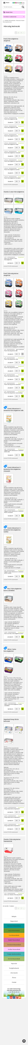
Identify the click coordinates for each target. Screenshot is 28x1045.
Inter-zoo (6, 76)
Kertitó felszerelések (14, 959)
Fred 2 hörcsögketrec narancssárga (13, 161)
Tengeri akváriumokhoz (14, 954)
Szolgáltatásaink (14, 968)
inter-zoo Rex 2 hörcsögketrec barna (13, 633)
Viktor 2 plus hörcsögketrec (10, 650)
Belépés (14, 916)
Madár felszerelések (14, 940)
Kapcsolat (14, 963)
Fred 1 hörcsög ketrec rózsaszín (12, 384)
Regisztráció (14, 921)
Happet (5, 425)
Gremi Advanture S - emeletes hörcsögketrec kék (13, 409)
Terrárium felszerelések (14, 944)
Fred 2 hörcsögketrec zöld (11, 127)
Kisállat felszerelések (10, 20)
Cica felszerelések (14, 935)
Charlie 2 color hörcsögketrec (14, 192)
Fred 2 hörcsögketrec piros (11, 136)
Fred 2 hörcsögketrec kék (10, 119)
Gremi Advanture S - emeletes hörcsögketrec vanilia (12, 530)
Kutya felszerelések (14, 930)
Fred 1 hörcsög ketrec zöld (11, 359)
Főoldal (14, 982)
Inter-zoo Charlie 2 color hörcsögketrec (10, 259)
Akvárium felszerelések (14, 926)
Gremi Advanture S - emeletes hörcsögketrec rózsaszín (12, 469)
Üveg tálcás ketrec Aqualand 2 (12, 817)
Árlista (14, 977)
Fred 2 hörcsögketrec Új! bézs (11, 169)
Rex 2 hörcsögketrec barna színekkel (13, 589)
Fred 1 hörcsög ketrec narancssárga (13, 393)
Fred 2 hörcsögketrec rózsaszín (12, 152)
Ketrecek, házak (20, 20)
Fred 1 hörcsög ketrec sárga (11, 376)
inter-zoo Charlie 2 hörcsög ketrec (13, 894)
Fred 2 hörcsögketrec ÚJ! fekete (12, 178)
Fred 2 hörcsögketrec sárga (11, 144)
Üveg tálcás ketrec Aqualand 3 (12, 825)
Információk (14, 973)
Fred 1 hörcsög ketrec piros (11, 367)
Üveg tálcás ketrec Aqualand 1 (12, 808)
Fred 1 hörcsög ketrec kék (10, 350)
